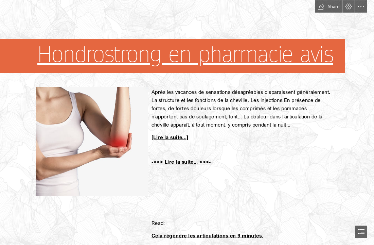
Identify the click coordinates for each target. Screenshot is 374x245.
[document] (187, 122)
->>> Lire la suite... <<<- (181, 161)
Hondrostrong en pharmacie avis (185, 54)
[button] (328, 6)
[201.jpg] (92, 141)
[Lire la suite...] (170, 137)
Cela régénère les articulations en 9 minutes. (207, 235)
